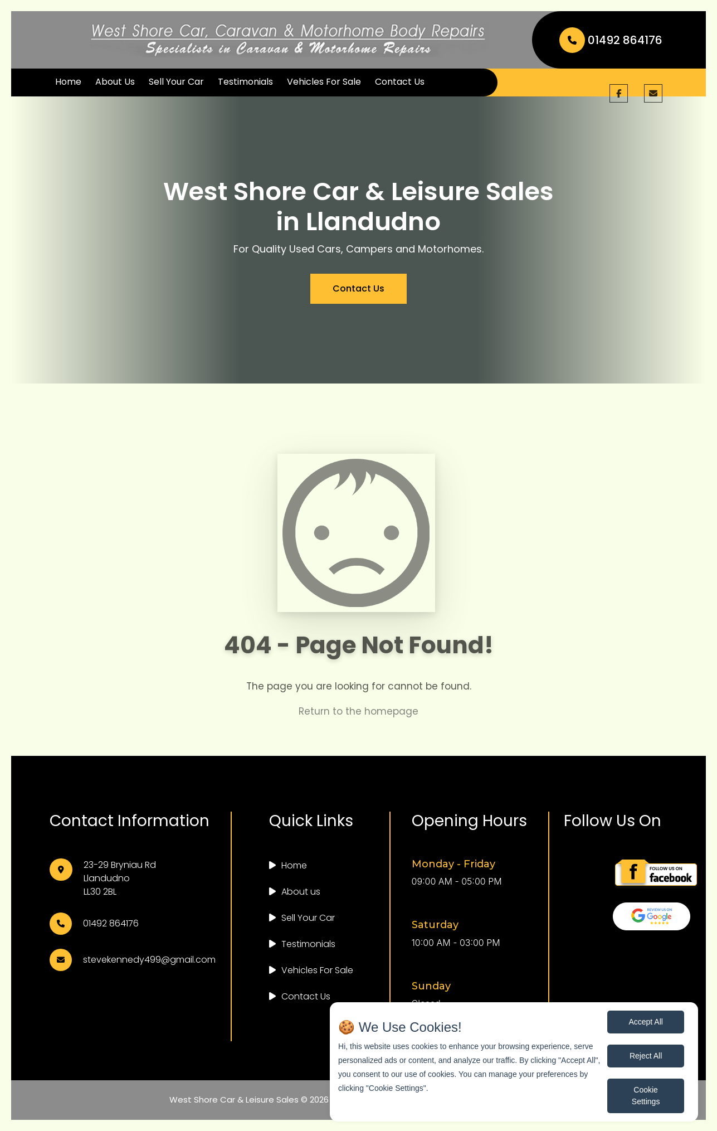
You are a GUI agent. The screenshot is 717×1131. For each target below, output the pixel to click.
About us (300, 891)
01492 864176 (610, 40)
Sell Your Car (176, 81)
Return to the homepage (358, 722)
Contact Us (400, 81)
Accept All (645, 1021)
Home (68, 81)
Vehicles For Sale (324, 81)
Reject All (646, 1055)
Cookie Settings (646, 1095)
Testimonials (245, 81)
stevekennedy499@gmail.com (149, 959)
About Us (115, 81)
